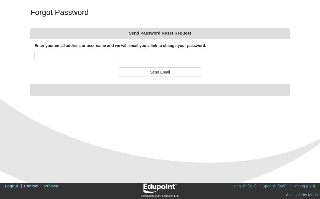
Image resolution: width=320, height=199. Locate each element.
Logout (11, 186)
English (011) (245, 186)
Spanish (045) (275, 186)
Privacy (51, 186)
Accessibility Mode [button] (302, 195)
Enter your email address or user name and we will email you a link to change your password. (120, 45)
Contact (31, 186)
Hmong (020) (303, 186)
